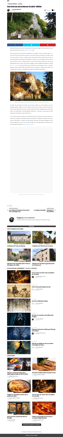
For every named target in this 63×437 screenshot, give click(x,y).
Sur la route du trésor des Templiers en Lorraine (43, 273)
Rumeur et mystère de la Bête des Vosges (42, 316)
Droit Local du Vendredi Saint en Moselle (17, 417)
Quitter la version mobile (31, 435)
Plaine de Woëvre (27, 50)
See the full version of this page (31, 424)
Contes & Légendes (31, 268)
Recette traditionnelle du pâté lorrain (44, 373)
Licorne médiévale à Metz (40, 301)
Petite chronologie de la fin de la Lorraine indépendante (42, 417)
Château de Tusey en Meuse (16, 246)
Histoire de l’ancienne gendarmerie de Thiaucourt (43, 264)
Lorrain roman (14, 65)
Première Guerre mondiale (28, 124)
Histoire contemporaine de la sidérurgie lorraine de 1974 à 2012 (17, 373)
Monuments (22, 243)
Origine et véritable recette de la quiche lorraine (17, 395)
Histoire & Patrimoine (49, 261)
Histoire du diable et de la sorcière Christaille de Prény (42, 344)
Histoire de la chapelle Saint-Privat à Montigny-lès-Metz (18, 264)
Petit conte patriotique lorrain (41, 287)
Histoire (16, 243)
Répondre (31, 226)
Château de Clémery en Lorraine (42, 246)
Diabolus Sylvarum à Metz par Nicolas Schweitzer (43, 330)
